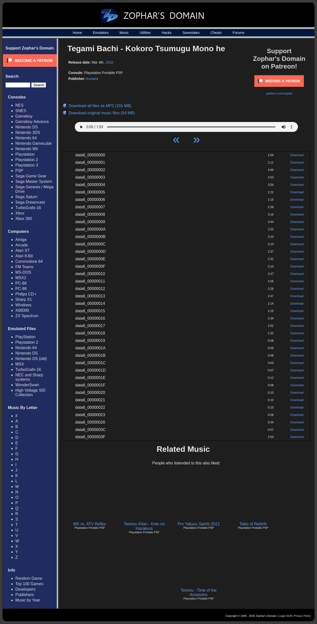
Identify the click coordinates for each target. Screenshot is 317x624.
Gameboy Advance (32, 122)
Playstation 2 (26, 160)
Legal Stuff (285, 615)
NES (19, 105)
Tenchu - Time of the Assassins (199, 592)
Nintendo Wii (26, 149)
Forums (238, 33)
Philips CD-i (25, 294)
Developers (25, 589)
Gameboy (23, 116)
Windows (23, 305)
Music (124, 33)
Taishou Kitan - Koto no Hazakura (144, 526)
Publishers (24, 595)
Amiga (20, 240)
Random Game (28, 578)
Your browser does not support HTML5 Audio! (186, 126)
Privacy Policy (302, 615)
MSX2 (20, 278)
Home (77, 33)
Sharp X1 (23, 299)
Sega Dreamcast (30, 202)
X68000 (22, 310)
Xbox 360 (23, 218)
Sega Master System (33, 181)
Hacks (166, 33)
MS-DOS (23, 272)
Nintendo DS (26, 127)
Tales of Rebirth (253, 524)
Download (296, 155)
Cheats (216, 33)
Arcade (21, 245)
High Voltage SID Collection (30, 392)
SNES (20, 111)
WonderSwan (27, 385)
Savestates (191, 33)
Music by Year (27, 600)
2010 (109, 62)
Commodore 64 (29, 261)
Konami (92, 79)
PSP (19, 170)
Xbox (19, 213)
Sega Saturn (26, 197)
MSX (19, 364)
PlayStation (25, 337)
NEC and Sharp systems (29, 377)
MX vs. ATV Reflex (89, 524)
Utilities (145, 33)
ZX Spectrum (26, 316)
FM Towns (24, 267)
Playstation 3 (26, 165)
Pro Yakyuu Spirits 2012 (199, 524)
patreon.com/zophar (279, 93)
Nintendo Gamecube (33, 143)
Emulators (100, 33)
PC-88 (20, 283)
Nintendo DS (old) (31, 359)
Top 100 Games (29, 584)
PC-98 (20, 289)
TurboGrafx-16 (28, 208)
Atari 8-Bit (24, 256)
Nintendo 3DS (27, 132)
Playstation (25, 154)
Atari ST (22, 250)
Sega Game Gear (30, 176)
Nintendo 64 (26, 138)
